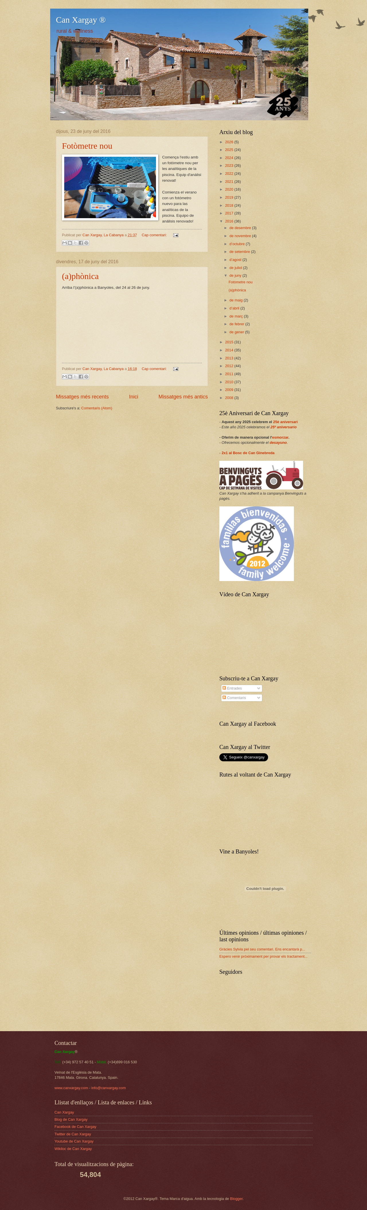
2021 (229, 181)
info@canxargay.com (108, 1088)
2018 (229, 205)
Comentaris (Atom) (96, 408)
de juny (235, 275)
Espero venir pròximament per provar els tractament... (263, 956)
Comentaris (234, 698)
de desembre (240, 228)
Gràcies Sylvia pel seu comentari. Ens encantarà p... (262, 949)
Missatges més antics (183, 397)
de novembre (240, 236)
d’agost (235, 260)
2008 (229, 398)
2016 (229, 221)
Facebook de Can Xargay (75, 1126)
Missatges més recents (82, 397)
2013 (229, 358)
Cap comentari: (155, 235)
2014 (229, 350)
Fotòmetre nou (87, 145)
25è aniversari (285, 422)
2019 (229, 197)
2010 (229, 382)
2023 (229, 165)
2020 (229, 189)
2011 (229, 374)
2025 (229, 150)
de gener (237, 332)
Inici (133, 397)
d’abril (234, 308)
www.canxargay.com (71, 1088)
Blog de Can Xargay (70, 1119)
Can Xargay (64, 1112)
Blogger (236, 1199)
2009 (229, 390)
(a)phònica (80, 276)
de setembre (240, 251)
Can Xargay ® (81, 19)
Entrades (232, 688)
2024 (229, 158)
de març (236, 316)
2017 (229, 213)
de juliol (236, 268)
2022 (229, 173)
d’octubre (237, 244)
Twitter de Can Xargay (72, 1134)
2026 (229, 142)
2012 (229, 366)
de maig (236, 300)
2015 (229, 342)
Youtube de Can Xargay (73, 1141)
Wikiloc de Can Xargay (73, 1149)
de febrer (237, 324)
